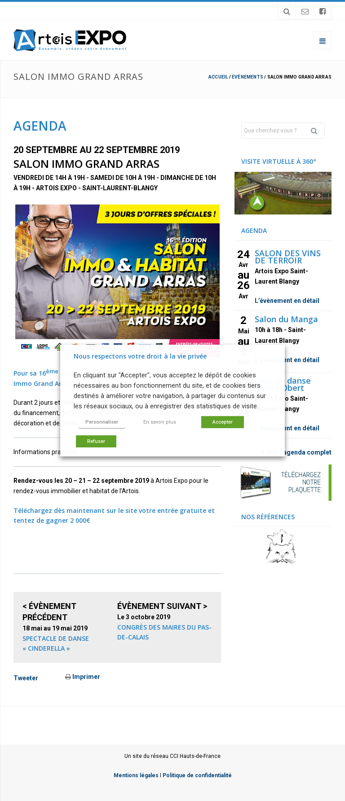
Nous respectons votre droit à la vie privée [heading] (140, 356)
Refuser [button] (96, 441)
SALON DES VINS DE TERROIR (288, 257)
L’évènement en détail (287, 300)
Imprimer (82, 676)
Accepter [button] (222, 422)
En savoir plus (159, 422)
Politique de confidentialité (197, 775)
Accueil (218, 76)
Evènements (247, 76)
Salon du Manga (286, 319)
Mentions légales (136, 775)
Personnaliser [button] (101, 422)
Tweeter (25, 678)
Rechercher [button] (317, 130)
